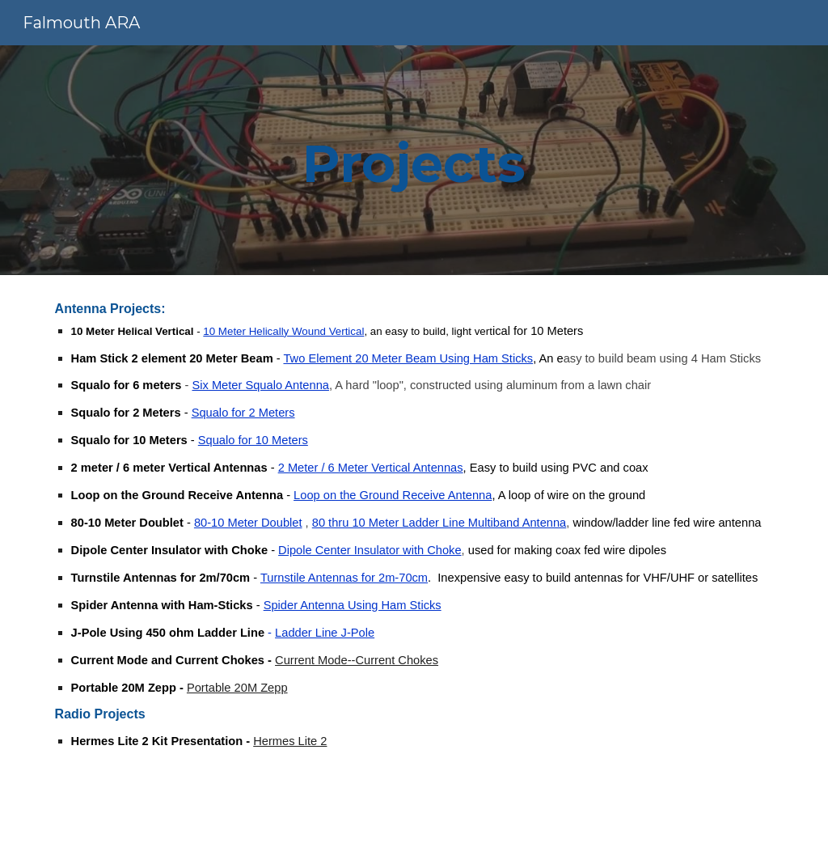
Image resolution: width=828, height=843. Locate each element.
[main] (413, 160)
